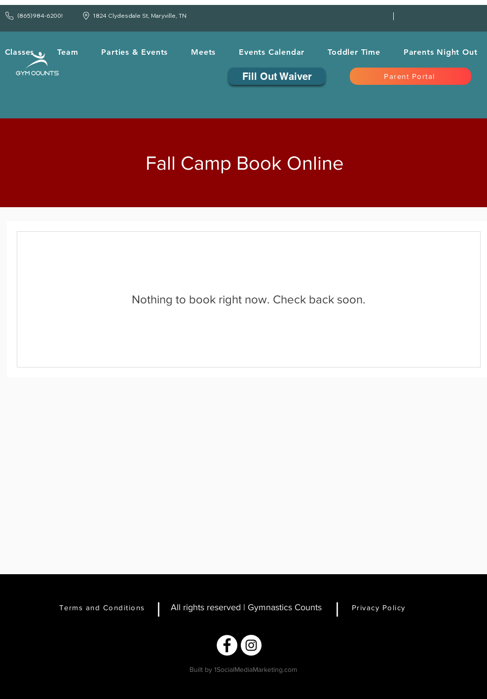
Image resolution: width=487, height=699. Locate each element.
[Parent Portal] (410, 76)
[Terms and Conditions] (106, 607)
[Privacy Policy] (385, 607)
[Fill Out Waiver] (276, 76)
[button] (68, 52)
